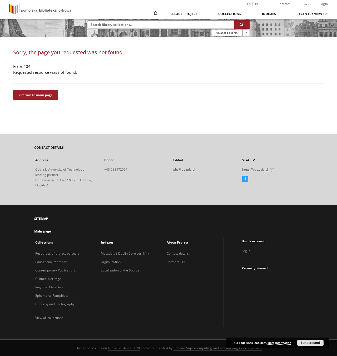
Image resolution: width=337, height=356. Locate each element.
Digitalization (111, 262)
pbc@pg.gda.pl (184, 169)
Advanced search (226, 32)
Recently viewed (311, 14)
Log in (246, 251)
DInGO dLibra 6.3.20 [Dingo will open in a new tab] (124, 348)
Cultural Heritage (48, 278)
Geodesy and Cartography (55, 304)
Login (324, 4)
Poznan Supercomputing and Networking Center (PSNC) (218, 348)
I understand (310, 343)
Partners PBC (176, 262)
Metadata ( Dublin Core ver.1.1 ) (125, 253)
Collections (229, 14)
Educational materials (51, 262)
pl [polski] (257, 4)
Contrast (284, 4)
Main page (42, 231)
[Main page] (155, 13)
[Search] (242, 24)
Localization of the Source (120, 270)
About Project (184, 14)
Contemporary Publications (55, 270)
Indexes (269, 14)
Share (305, 4)
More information (279, 342)
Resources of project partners (57, 253)
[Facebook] (245, 179)
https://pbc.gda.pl (258, 169)
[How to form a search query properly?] (246, 32)
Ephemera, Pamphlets (51, 295)
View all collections (49, 317)
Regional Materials (49, 287)
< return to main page (36, 95)
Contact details (178, 253)
